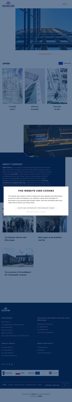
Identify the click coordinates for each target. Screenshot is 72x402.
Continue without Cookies (36, 212)
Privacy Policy (30, 202)
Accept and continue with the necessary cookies (35, 208)
